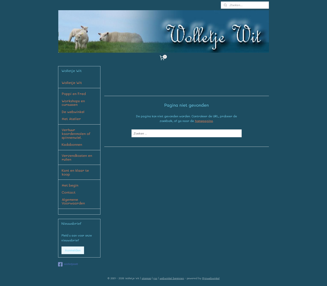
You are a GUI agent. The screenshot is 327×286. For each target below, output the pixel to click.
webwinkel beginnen (172, 278)
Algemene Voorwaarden (73, 201)
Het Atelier (71, 118)
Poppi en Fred (74, 93)
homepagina (204, 121)
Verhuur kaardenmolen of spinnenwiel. (76, 133)
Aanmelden (73, 250)
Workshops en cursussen (73, 103)
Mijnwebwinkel (211, 278)
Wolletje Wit (72, 82)
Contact (69, 192)
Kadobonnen (72, 144)
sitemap (146, 278)
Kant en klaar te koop (75, 172)
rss (155, 278)
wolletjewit (68, 264)
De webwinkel (73, 111)
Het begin (70, 185)
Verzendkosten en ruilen (77, 157)
